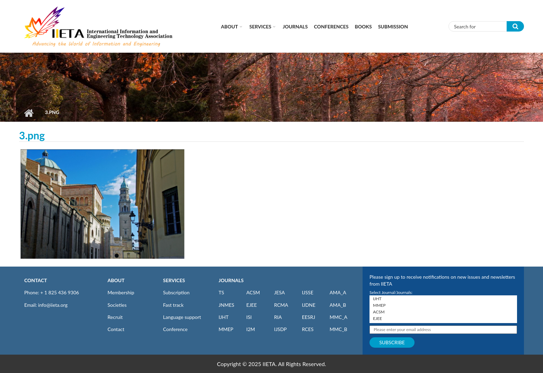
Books (363, 26)
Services (260, 26)
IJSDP (280, 329)
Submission (393, 26)
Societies (117, 305)
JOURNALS (231, 280)
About (229, 26)
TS (221, 292)
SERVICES (174, 280)
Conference (175, 329)
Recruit (115, 317)
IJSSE (307, 292)
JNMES (226, 305)
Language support (182, 317)
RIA (278, 317)
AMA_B (338, 305)
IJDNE (308, 305)
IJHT (224, 317)
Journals (295, 26)
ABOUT (116, 280)
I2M (250, 329)
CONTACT (35, 280)
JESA (279, 292)
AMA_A (338, 292)
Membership (121, 292)
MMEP (226, 329)
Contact (116, 329)
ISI (248, 317)
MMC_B (338, 329)
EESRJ (308, 317)
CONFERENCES (331, 26)
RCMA (281, 305)
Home (28, 113)
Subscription (176, 292)
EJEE (251, 305)
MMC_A (338, 317)
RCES (308, 329)
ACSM (253, 292)
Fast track (173, 305)
